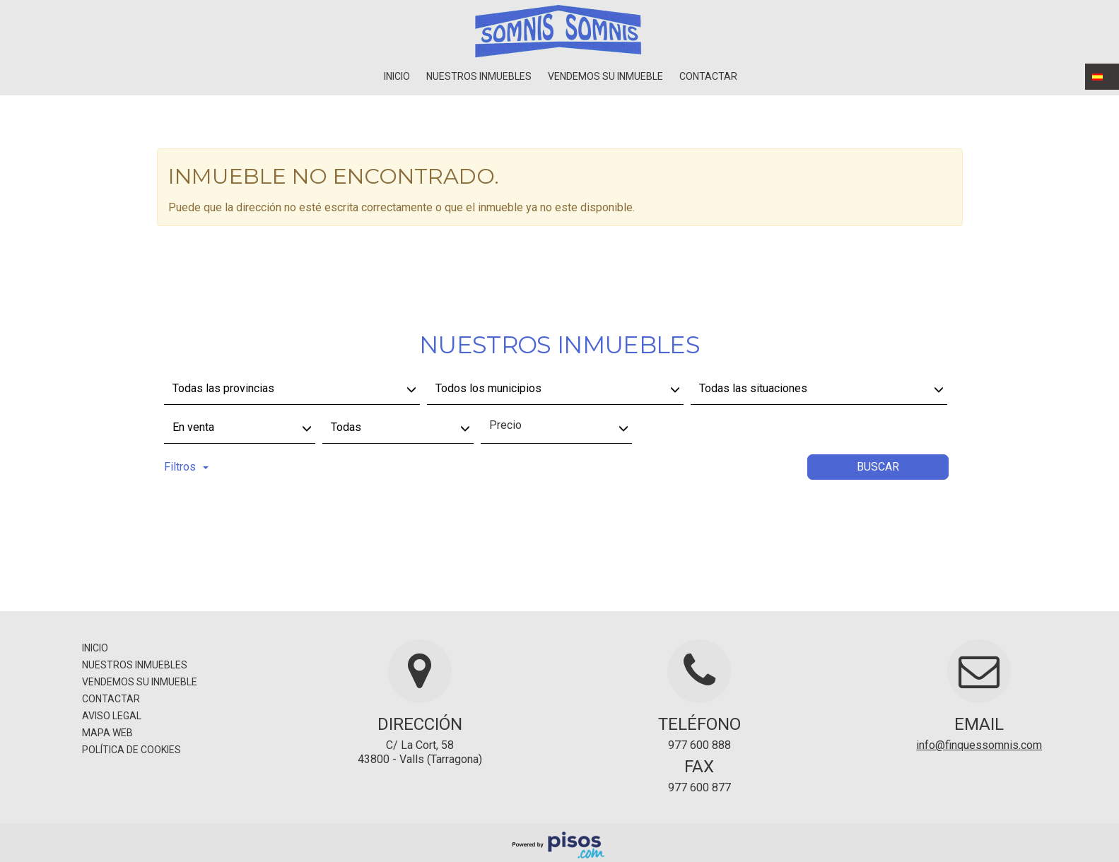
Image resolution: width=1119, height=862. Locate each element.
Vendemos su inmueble (605, 76)
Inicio (397, 76)
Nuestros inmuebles (479, 76)
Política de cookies (131, 749)
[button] (1102, 77)
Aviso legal (111, 715)
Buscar (878, 466)
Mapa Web (107, 732)
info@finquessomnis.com (979, 745)
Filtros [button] (186, 466)
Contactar (708, 76)
